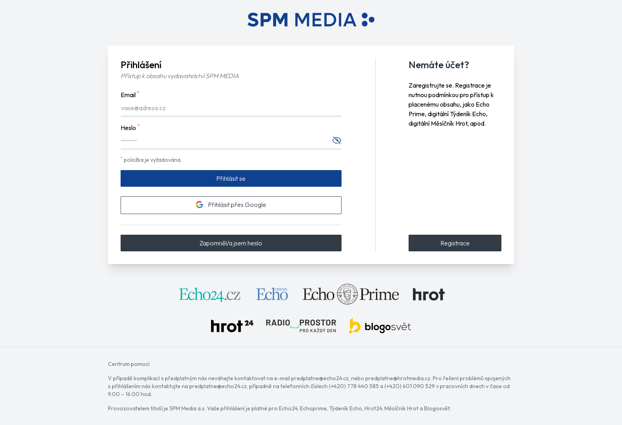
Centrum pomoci (129, 364)
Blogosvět (437, 408)
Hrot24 (373, 408)
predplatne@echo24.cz (320, 378)
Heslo (130, 127)
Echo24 (288, 408)
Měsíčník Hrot (401, 408)
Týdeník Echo (345, 408)
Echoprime (313, 408)
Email (130, 94)
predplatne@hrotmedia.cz (397, 378)
